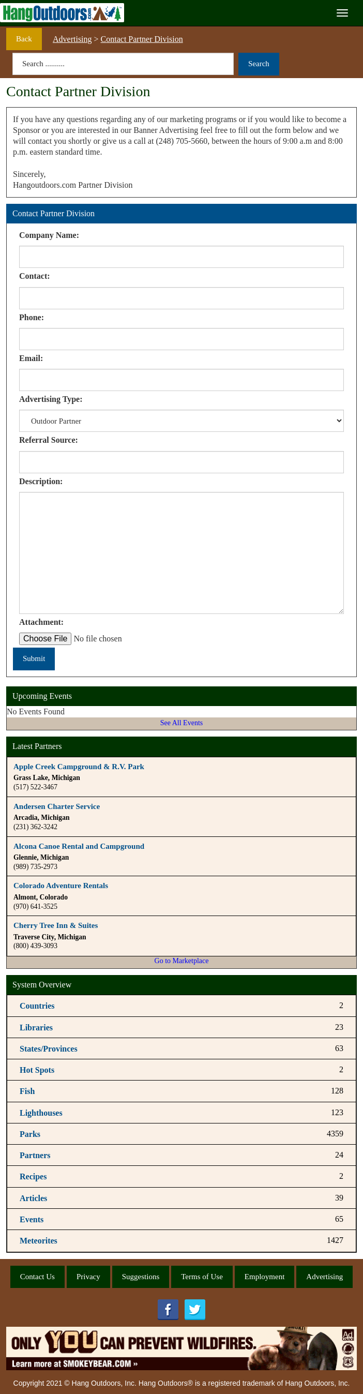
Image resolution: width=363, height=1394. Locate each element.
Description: (41, 481)
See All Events (181, 723)
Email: (31, 358)
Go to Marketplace (182, 961)
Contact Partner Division (142, 39)
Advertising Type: (51, 399)
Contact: (34, 276)
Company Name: (49, 235)
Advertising (72, 39)
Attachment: (41, 622)
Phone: (31, 317)
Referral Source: (48, 440)
